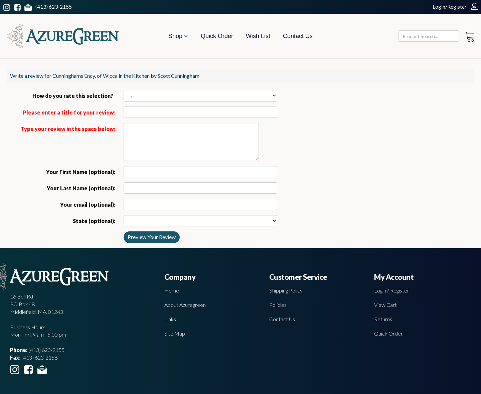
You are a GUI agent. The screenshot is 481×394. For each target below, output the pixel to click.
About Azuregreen (185, 305)
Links (170, 319)
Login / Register (391, 290)
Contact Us (298, 36)
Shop (178, 36)
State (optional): (94, 221)
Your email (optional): (87, 204)
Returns (383, 319)
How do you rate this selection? (73, 95)
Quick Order (217, 36)
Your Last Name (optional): (81, 188)
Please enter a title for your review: (69, 112)
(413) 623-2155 (53, 6)
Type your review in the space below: (68, 129)
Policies (278, 305)
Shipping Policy (286, 290)
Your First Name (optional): (80, 172)
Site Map (174, 333)
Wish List (258, 36)
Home (171, 290)
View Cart (385, 305)
